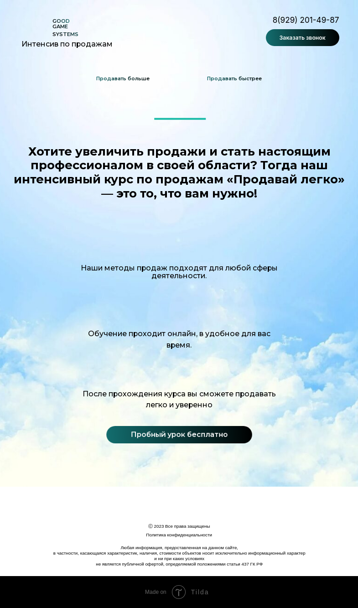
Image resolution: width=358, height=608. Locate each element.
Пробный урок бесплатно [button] (179, 434)
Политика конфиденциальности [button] (179, 534)
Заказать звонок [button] (303, 37)
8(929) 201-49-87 (306, 20)
